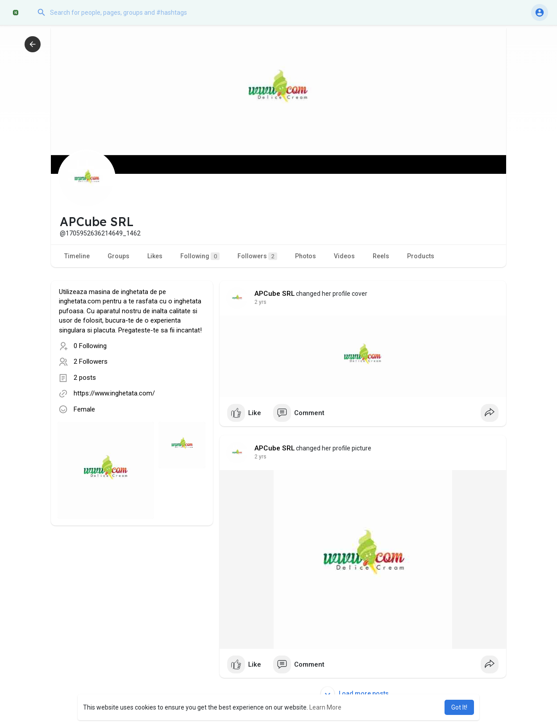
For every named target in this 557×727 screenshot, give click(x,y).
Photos (305, 256)
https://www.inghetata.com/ (114, 393)
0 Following (90, 346)
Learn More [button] (325, 707)
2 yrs (260, 302)
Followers (257, 256)
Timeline (77, 256)
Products (420, 256)
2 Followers (91, 361)
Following (200, 256)
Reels (381, 256)
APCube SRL (274, 294)
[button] (123, 12)
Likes (154, 256)
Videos (344, 256)
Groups (118, 256)
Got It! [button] (459, 707)
